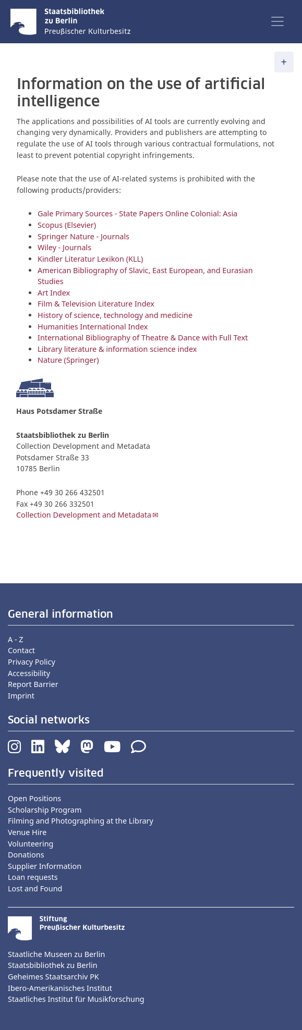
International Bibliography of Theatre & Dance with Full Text (143, 337)
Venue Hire (27, 832)
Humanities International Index (93, 327)
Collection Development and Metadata (83, 515)
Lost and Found (35, 888)
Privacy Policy (31, 662)
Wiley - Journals (64, 247)
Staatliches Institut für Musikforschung (76, 999)
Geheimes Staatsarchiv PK (53, 977)
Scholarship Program (44, 810)
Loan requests (33, 877)
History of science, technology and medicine (115, 315)
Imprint (21, 696)
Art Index (54, 293)
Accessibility (29, 673)
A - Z (15, 639)
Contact (21, 650)
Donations (26, 855)
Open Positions (34, 798)
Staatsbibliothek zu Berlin (53, 965)
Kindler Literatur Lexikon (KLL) (90, 259)
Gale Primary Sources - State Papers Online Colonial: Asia (137, 213)
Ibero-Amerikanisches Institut (60, 988)
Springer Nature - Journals (84, 236)
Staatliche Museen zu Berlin (56, 954)
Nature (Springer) (68, 360)
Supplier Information (44, 866)
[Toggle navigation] (277, 21)
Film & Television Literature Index (96, 304)
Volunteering (30, 844)
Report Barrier (33, 684)
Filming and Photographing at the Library (80, 821)
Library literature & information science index (117, 349)
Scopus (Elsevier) (67, 225)
